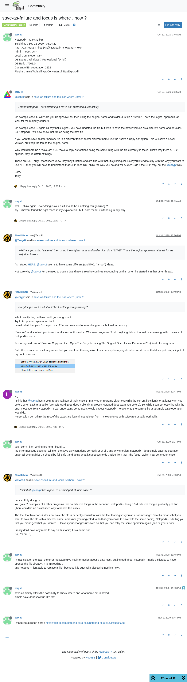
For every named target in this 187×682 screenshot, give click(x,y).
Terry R (19, 92)
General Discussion (14, 25)
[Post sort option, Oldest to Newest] (159, 25)
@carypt (20, 96)
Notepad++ (105, 651)
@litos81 (36, 475)
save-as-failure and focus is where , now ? (59, 96)
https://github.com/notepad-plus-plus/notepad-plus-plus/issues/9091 (85, 622)
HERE (31, 264)
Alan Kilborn (22, 235)
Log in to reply (172, 25)
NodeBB (90, 657)
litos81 (18, 391)
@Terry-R (20, 240)
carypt (18, 34)
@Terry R (36, 235)
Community (36, 6)
